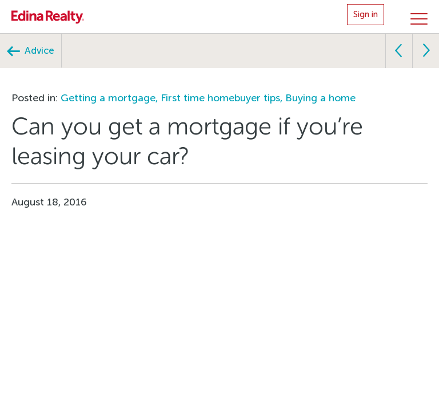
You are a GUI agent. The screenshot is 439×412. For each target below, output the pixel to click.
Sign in (365, 14)
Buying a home (320, 98)
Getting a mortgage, (111, 98)
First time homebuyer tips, (223, 98)
